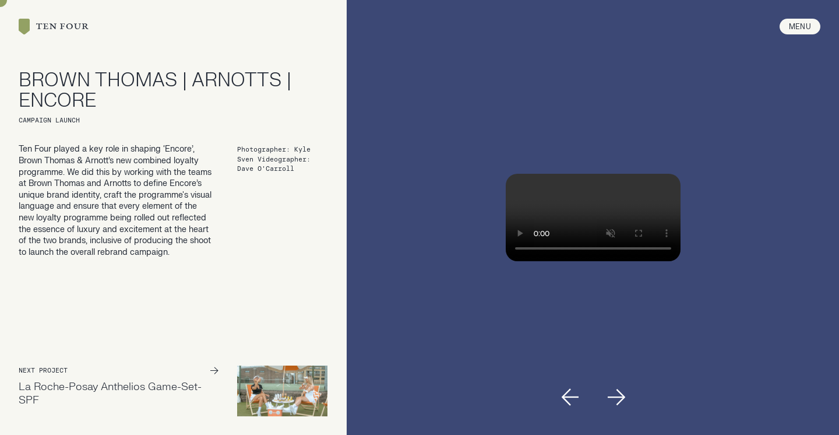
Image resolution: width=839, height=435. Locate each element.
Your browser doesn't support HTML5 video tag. (593, 217)
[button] (570, 397)
